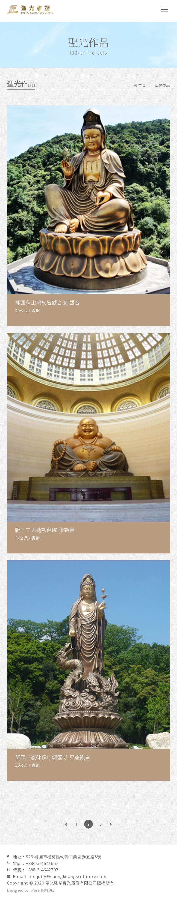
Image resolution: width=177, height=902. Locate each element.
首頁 (140, 85)
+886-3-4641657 (42, 863)
